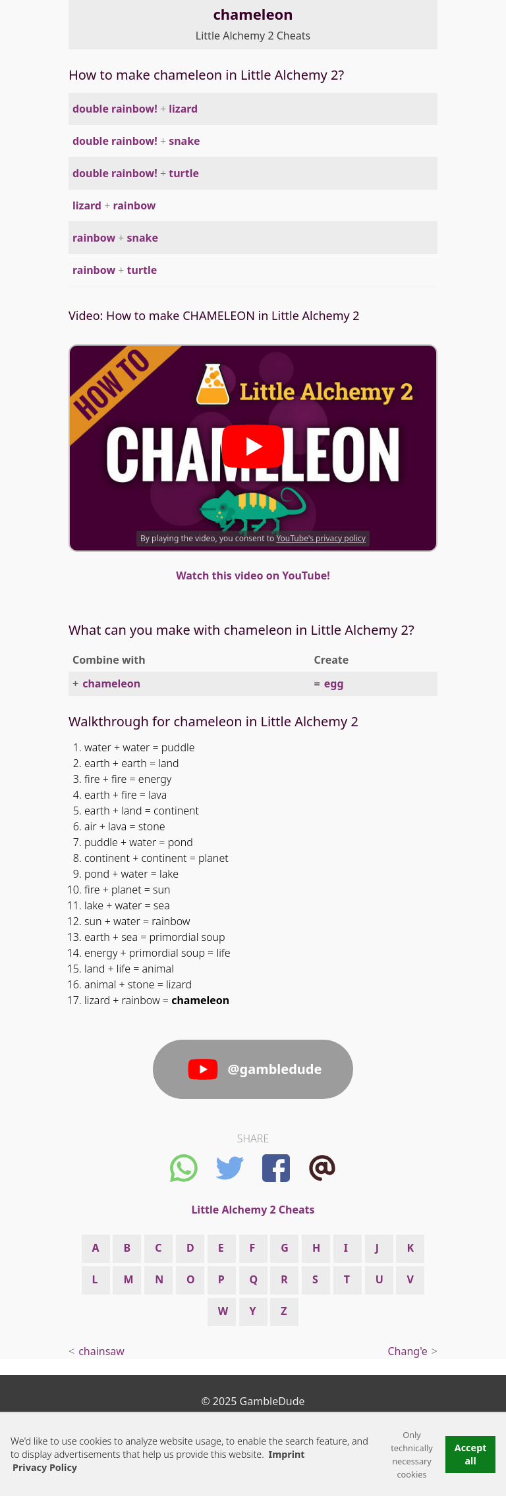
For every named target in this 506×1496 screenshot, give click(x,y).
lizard (183, 108)
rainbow (134, 205)
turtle (184, 173)
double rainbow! (114, 108)
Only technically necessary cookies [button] (412, 1454)
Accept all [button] (471, 1454)
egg (334, 683)
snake (184, 141)
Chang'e (407, 1351)
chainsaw (101, 1351)
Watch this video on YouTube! (253, 575)
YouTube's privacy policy (321, 538)
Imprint (287, 1454)
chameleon (111, 683)
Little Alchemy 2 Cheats (253, 35)
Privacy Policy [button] (45, 1467)
